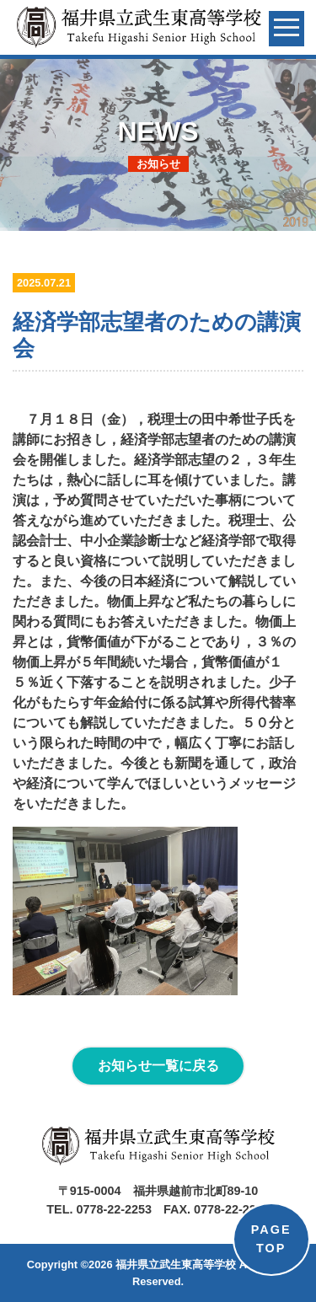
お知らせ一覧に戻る (158, 1065)
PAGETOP (271, 1239)
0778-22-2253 (114, 1209)
